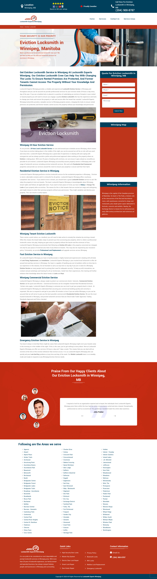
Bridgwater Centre (30, 481)
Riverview (106, 488)
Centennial (27, 515)
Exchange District (69, 502)
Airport (26, 452)
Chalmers (27, 525)
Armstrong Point (29, 462)
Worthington (107, 530)
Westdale (106, 502)
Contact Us (114, 19)
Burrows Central (29, 507)
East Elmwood (68, 486)
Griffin (65, 530)
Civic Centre (28, 533)
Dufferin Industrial (69, 473)
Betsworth (27, 473)
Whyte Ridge (107, 512)
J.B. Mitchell (107, 460)
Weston (105, 504)
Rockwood (106, 496)
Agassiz (26, 449)
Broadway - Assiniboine (31, 491)
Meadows (106, 475)
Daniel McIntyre (68, 465)
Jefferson (106, 465)
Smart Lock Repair (68, 564)
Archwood (27, 460)
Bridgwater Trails (29, 488)
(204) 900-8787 (125, 10)
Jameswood (107, 462)
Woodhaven (107, 528)
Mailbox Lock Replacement (96, 565)
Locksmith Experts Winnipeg (92, 577)
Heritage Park (67, 533)
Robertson (106, 491)
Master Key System (68, 557)
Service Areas (129, 19)
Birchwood (27, 475)
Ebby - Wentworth (69, 488)
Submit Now (119, 111)
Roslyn (105, 499)
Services (102, 19)
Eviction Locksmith (30, 27)
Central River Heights (31, 520)
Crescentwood (68, 457)
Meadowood (107, 473)
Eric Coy (66, 499)
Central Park (28, 517)
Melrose (105, 478)
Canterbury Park (29, 512)
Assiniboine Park (29, 468)
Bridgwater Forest (30, 483)
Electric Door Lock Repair (70, 560)
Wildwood (106, 515)
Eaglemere (66, 481)
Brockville (27, 494)
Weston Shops (108, 507)
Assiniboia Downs (30, 465)
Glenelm (66, 520)
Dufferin (66, 470)
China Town (27, 530)
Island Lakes (107, 457)
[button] (36, 424)
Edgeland (66, 491)
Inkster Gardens (108, 455)
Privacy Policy (91, 553)
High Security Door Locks (70, 553)
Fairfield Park (67, 504)
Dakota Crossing (68, 462)
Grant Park (66, 525)
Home (92, 19)
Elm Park (66, 494)
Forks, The (66, 507)
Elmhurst (66, 496)
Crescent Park (68, 455)
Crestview (66, 460)
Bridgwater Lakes (29, 486)
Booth (26, 478)
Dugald (65, 478)
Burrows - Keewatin (30, 509)
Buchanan (27, 502)
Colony (65, 452)
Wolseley (106, 525)
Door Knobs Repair (68, 568)
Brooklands (27, 496)
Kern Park (106, 470)
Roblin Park (107, 494)
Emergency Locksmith (94, 568)
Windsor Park (107, 522)
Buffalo (26, 504)
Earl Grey (66, 483)
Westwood (106, 509)
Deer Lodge (67, 468)
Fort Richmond (68, 509)
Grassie (65, 528)
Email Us (116, 552)
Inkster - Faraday (108, 452)
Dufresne (66, 475)
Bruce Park (27, 499)
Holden (105, 449)
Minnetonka (107, 481)
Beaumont (27, 470)
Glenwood (66, 522)
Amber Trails (28, 457)
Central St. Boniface (30, 522)
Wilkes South (107, 517)
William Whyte (108, 520)
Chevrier (26, 528)
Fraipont (66, 512)
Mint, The (106, 483)
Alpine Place (28, 455)
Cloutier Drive (67, 449)
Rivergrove (106, 486)
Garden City (67, 515)
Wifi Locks (90, 561)
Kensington (106, 468)
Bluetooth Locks (92, 557)
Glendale (66, 517)
